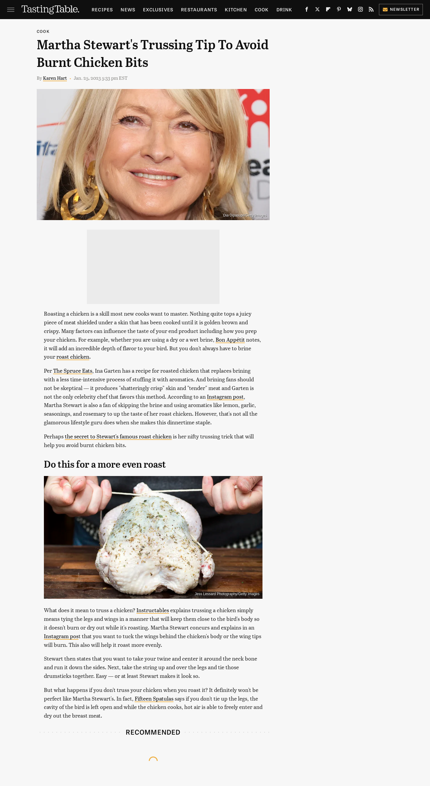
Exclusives (158, 9)
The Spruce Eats (72, 370)
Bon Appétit (230, 339)
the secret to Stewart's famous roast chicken (118, 436)
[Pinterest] (339, 10)
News (128, 9)
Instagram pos (61, 636)
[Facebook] (307, 10)
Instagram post (225, 396)
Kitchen (236, 9)
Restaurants (199, 9)
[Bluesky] (350, 10)
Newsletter (401, 9)
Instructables (152, 610)
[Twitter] (317, 10)
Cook (262, 9)
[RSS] (371, 10)
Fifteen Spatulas (154, 698)
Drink (284, 9)
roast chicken (72, 356)
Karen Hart (55, 77)
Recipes (102, 9)
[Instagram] (360, 10)
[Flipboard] (328, 10)
